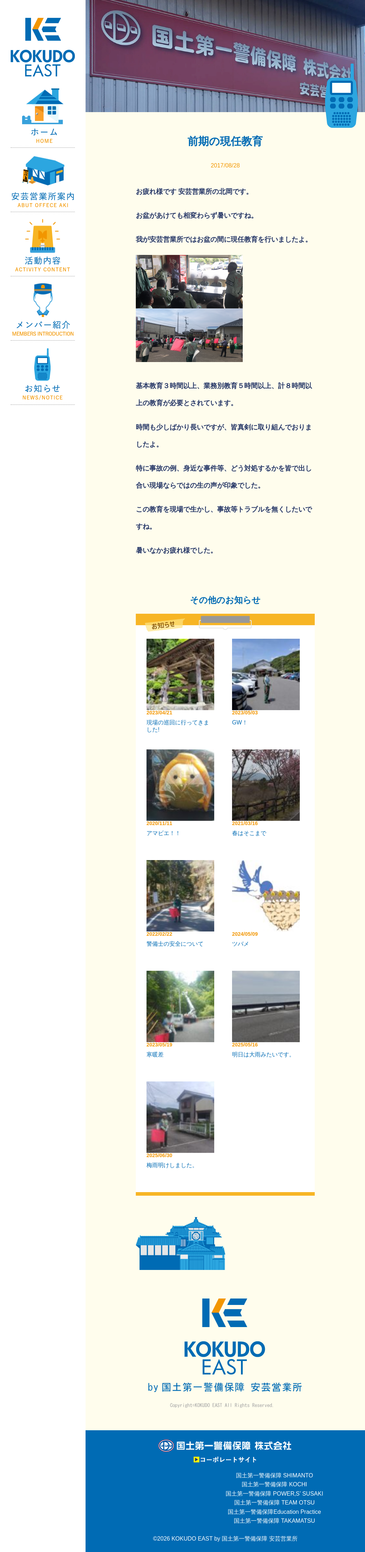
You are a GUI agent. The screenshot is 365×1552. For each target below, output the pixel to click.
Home (43, 116)
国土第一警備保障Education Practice (274, 1512)
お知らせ (43, 373)
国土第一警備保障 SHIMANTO (274, 1475)
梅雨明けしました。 (172, 1165)
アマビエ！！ (163, 833)
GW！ (240, 722)
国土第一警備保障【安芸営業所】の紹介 (43, 180)
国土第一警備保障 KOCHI (274, 1484)
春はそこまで (249, 833)
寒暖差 (155, 1054)
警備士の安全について (175, 944)
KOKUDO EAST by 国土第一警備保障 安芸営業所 (234, 1539)
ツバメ (240, 944)
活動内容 (43, 244)
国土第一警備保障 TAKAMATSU (274, 1521)
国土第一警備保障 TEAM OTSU (274, 1503)
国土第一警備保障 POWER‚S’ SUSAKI (274, 1494)
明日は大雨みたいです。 (263, 1054)
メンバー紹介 (43, 308)
